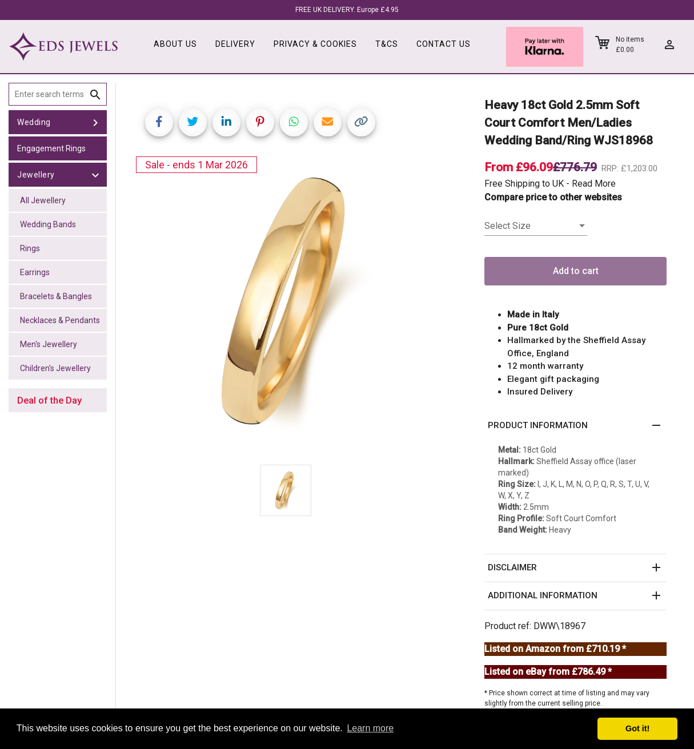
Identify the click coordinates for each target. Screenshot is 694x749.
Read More (594, 183)
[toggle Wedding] (95, 122)
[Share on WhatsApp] (294, 122)
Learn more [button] (370, 728)
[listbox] (535, 226)
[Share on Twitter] (193, 122)
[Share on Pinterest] (260, 122)
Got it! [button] (637, 728)
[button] (575, 426)
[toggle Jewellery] (95, 174)
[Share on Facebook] (159, 122)
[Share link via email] (328, 122)
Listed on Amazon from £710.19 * (555, 648)
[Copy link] (361, 122)
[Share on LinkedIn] (226, 122)
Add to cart (576, 270)
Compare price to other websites (553, 197)
